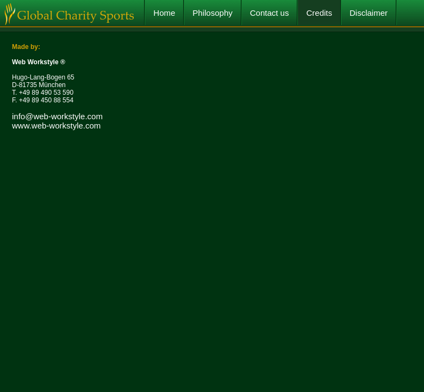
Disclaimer (369, 12)
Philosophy (212, 12)
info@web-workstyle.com (57, 116)
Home (164, 12)
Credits (319, 12)
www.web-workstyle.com (56, 125)
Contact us (269, 12)
